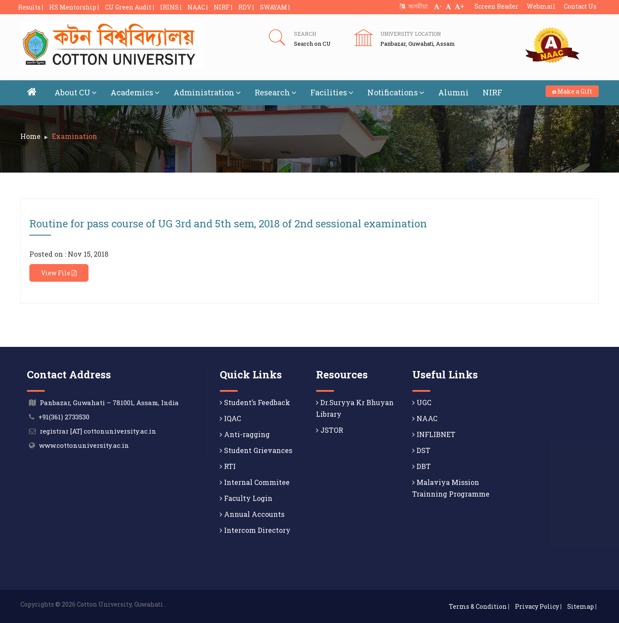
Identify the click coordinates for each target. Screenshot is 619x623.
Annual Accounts (252, 514)
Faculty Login (246, 498)
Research (276, 92)
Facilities (332, 92)
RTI (228, 466)
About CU (75, 92)
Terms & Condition (478, 606)
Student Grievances (256, 450)
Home (30, 136)
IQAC (230, 418)
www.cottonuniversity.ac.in (84, 445)
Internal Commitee (255, 482)
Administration (207, 92)
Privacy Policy (537, 606)
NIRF (492, 92)
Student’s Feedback (255, 402)
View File (59, 273)
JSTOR (329, 429)
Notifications (395, 92)
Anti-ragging (245, 434)
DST (421, 450)
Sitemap (580, 606)
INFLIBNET (433, 434)
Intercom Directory (255, 530)
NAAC (424, 418)
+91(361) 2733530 (63, 416)
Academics (135, 92)
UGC (421, 402)
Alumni (453, 92)
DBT (421, 466)
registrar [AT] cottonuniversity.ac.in (98, 431)
